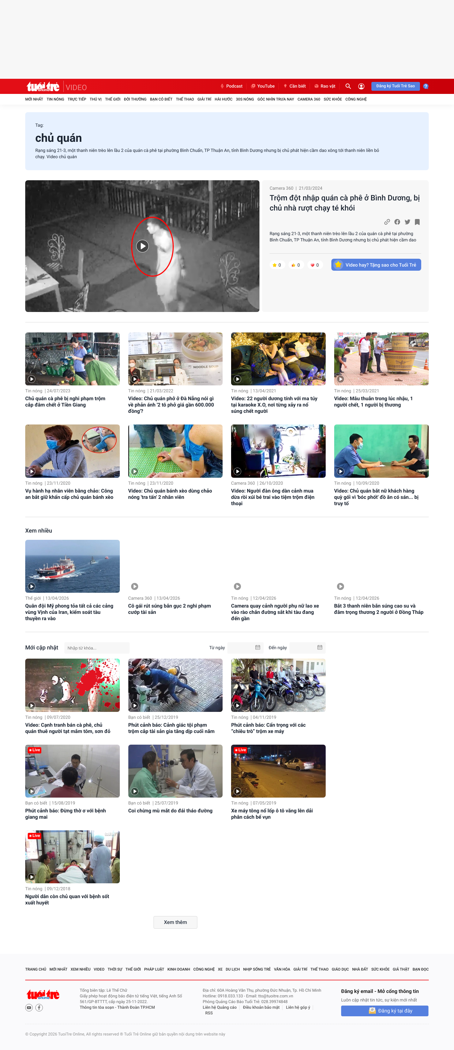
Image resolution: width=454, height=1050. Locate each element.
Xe (220, 969)
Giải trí (204, 99)
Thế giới (112, 99)
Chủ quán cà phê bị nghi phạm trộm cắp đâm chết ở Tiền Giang (65, 401)
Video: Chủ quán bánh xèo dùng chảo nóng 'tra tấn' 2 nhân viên (170, 494)
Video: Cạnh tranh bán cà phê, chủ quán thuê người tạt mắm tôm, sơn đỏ (67, 728)
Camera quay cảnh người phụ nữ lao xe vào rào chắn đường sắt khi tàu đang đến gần (275, 612)
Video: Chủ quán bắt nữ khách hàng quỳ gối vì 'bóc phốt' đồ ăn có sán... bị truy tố (376, 497)
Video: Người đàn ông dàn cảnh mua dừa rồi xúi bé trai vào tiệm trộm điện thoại (272, 497)
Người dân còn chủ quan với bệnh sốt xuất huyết (67, 899)
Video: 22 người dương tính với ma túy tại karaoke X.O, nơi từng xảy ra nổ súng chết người (274, 404)
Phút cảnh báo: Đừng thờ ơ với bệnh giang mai (65, 814)
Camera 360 (309, 99)
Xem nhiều (38, 531)
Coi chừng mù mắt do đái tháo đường (170, 811)
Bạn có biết (161, 99)
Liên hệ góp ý (298, 1007)
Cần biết (294, 86)
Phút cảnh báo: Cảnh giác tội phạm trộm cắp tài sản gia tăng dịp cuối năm (171, 728)
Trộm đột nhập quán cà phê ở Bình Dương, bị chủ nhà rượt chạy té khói (345, 202)
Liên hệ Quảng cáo (220, 1007)
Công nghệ (356, 99)
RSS (209, 1013)
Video (99, 969)
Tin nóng (55, 99)
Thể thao (185, 99)
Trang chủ (35, 969)
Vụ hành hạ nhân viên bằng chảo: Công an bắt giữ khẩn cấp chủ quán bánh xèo (69, 494)
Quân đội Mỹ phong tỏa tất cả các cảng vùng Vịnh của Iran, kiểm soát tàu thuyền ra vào (69, 612)
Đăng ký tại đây (395, 1011)
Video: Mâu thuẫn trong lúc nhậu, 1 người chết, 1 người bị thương (373, 401)
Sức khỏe (333, 99)
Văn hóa (282, 969)
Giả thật (401, 969)
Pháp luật (154, 969)
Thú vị (96, 99)
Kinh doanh (178, 969)
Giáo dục (340, 969)
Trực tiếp (77, 99)
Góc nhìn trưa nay (276, 99)
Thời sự (115, 969)
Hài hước (223, 99)
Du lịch (233, 969)
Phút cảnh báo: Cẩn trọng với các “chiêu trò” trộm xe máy (268, 728)
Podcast (231, 86)
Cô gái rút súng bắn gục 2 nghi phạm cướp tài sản (169, 609)
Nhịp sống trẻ (257, 969)
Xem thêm (175, 922)
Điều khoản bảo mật (261, 1007)
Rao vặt (324, 86)
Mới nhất (34, 99)
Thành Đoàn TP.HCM (136, 1007)
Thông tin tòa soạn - (98, 1007)
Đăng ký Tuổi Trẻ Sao (395, 86)
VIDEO (76, 87)
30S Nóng (245, 99)
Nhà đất (360, 969)
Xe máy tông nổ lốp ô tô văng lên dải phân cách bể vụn (272, 814)
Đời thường (135, 99)
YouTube (262, 86)
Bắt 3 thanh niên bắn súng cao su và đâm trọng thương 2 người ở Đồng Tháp (379, 609)
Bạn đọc (421, 969)
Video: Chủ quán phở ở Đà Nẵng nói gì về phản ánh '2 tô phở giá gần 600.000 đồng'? (171, 404)
